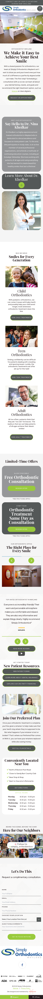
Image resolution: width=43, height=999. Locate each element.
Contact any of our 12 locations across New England (21, 3)
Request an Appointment (22, 97)
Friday (10, 808)
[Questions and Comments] (21, 927)
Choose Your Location (12, 914)
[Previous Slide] (12, 560)
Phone (5, 906)
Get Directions (21, 787)
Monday (11, 796)
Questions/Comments (12, 923)
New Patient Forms (21, 670)
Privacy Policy (25, 988)
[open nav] (40, 8)
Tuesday (11, 799)
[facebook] (22, 964)
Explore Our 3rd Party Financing (21, 683)
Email (4, 897)
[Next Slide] (31, 560)
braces (14, 90)
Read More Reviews (21, 648)
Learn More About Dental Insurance (21, 677)
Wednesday (13, 802)
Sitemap (15, 988)
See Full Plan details (21, 747)
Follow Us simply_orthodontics (21, 844)
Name (4, 889)
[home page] (19, 8)
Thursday (12, 805)
